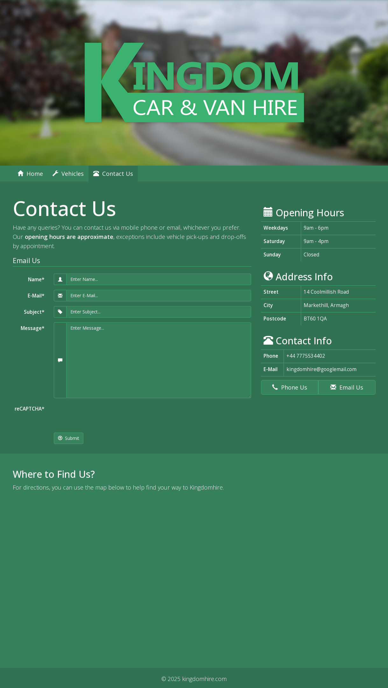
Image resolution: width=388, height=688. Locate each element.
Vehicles (68, 173)
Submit (68, 438)
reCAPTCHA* (29, 408)
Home (30, 173)
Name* (36, 279)
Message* (32, 328)
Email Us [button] (346, 387)
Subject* (34, 312)
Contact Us (113, 173)
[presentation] (102, 415)
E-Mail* (36, 295)
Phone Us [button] (289, 387)
